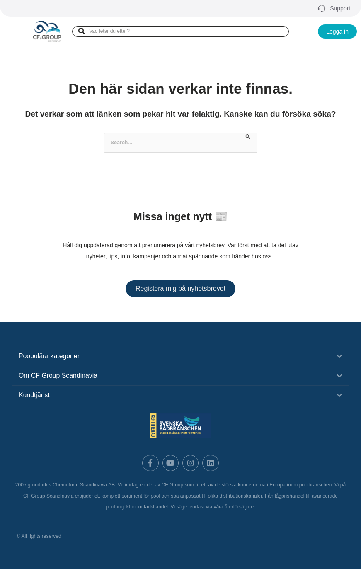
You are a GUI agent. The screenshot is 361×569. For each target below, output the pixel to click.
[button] (180, 356)
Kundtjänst (34, 395)
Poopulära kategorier (49, 356)
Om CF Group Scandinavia (58, 375)
